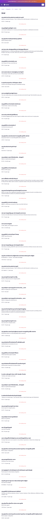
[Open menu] (1, 4)
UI (12, 9)
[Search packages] (43, 5)
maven (2, 9)
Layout (16, 9)
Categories (8, 9)
